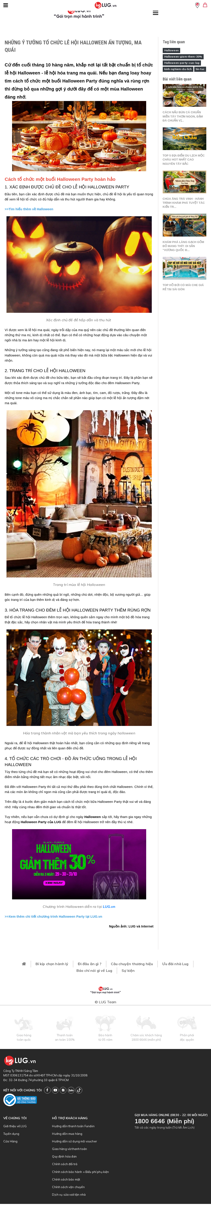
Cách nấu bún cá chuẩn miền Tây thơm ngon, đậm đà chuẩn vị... (183, 116)
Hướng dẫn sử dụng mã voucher (74, 1141)
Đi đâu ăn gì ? (89, 964)
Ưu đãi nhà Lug (175, 964)
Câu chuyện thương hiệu (132, 964)
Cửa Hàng (10, 1141)
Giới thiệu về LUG (15, 1126)
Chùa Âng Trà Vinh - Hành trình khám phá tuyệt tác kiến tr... (184, 202)
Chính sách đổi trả (64, 1164)
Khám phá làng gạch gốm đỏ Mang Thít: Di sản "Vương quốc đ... (183, 246)
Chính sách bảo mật (66, 1179)
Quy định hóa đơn (64, 1156)
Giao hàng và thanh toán (69, 1149)
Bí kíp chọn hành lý (52, 964)
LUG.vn (109, 906)
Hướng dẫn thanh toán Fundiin (73, 1126)
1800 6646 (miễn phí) (146, 1039)
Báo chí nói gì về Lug (94, 970)
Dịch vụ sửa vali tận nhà (69, 1194)
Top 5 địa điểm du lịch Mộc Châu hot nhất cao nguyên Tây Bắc (184, 159)
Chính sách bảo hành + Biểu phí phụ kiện (80, 1172)
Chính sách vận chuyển (68, 1187)
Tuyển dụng (11, 1133)
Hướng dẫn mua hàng (67, 1133)
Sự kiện (128, 970)
